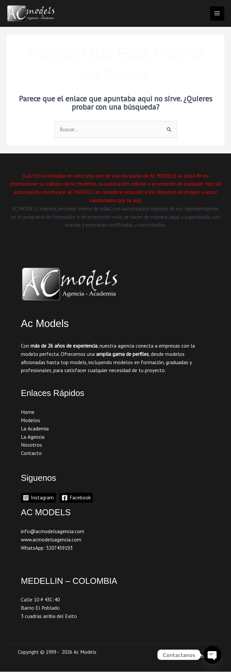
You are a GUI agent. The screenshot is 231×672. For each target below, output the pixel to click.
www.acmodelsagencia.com (51, 539)
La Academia (35, 428)
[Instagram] (38, 498)
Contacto (31, 453)
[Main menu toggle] (217, 13)
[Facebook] (76, 498)
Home (27, 412)
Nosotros (31, 445)
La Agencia (32, 436)
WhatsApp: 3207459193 (47, 547)
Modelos (30, 420)
